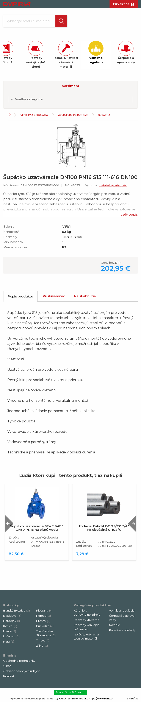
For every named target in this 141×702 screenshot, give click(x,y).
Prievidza (44, 626)
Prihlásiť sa (121, 4)
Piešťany (44, 610)
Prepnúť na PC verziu (70, 692)
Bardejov (11, 621)
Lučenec (11, 636)
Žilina (42, 645)
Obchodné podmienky (19, 660)
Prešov (43, 621)
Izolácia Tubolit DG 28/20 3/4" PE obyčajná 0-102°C (104, 528)
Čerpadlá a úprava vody (122, 617)
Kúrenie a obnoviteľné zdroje (87, 612)
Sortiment (70, 86)
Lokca (9, 631)
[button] (61, 21)
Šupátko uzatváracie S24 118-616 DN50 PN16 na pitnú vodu (37, 528)
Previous (9, 523)
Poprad (43, 615)
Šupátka (104, 115)
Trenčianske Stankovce (46, 633)
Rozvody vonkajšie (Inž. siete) (87, 627)
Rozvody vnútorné (86, 619)
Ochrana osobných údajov (21, 671)
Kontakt (8, 676)
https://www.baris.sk (101, 698)
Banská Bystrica (16, 610)
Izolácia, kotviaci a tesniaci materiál (86, 636)
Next (132, 523)
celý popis (129, 214)
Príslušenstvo (54, 296)
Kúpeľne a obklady (122, 630)
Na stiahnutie (85, 296)
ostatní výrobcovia (113, 185)
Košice (10, 626)
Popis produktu (20, 296)
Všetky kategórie (27, 99)
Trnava (42, 640)
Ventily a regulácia (34, 115)
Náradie (114, 625)
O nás (7, 666)
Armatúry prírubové (73, 115)
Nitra (8, 641)
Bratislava (12, 615)
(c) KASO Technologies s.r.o (71, 698)
